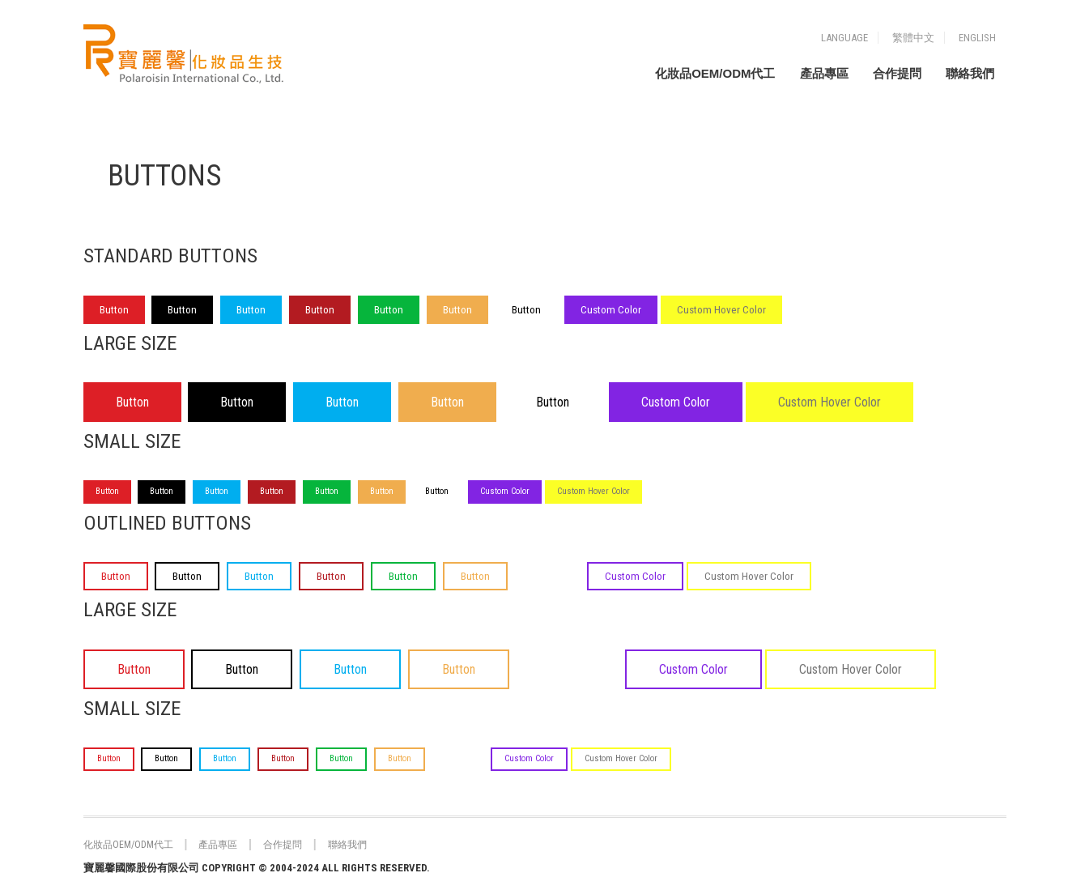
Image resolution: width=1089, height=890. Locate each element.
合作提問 (897, 73)
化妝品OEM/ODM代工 (715, 73)
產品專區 (824, 73)
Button (114, 310)
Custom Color (611, 310)
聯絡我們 (970, 73)
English (977, 38)
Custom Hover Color (721, 310)
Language (844, 38)
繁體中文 (913, 38)
